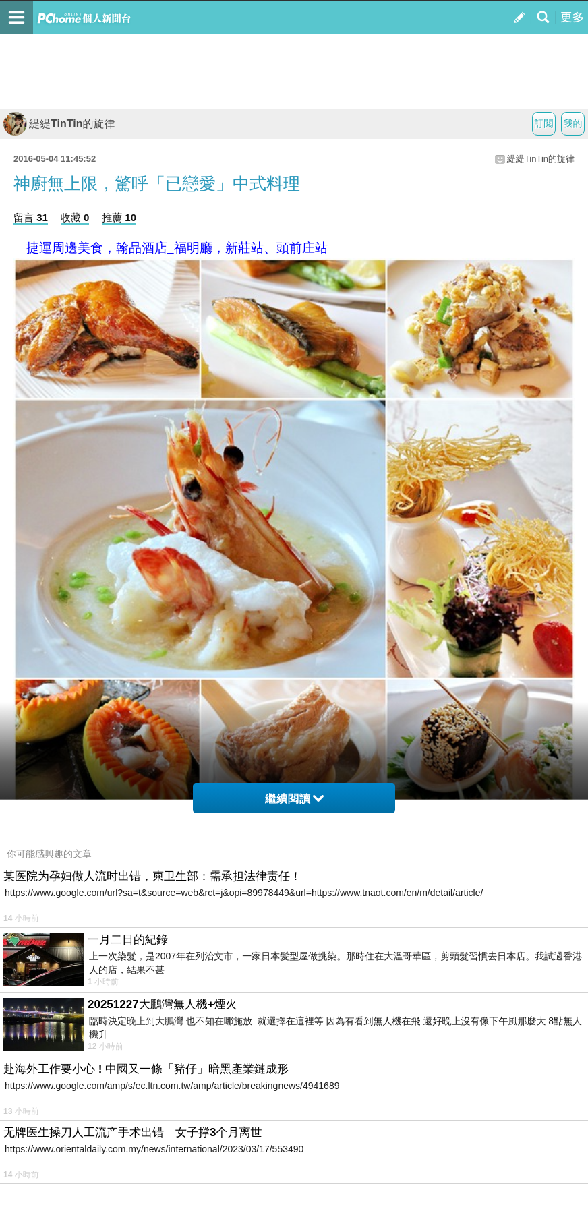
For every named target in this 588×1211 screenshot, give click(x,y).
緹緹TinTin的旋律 (59, 124)
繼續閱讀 (294, 798)
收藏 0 (75, 217)
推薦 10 (119, 217)
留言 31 (30, 217)
